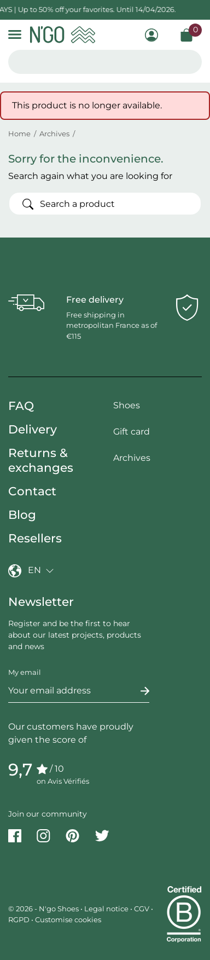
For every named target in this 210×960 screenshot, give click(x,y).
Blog (22, 514)
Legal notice (106, 908)
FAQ (21, 405)
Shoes (126, 405)
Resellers (35, 538)
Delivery (32, 429)
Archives (131, 458)
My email (24, 672)
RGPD (19, 919)
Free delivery (95, 299)
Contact (32, 491)
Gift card (131, 431)
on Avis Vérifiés (63, 781)
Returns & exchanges (40, 460)
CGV (141, 908)
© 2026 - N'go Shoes (44, 908)
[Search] (105, 204)
